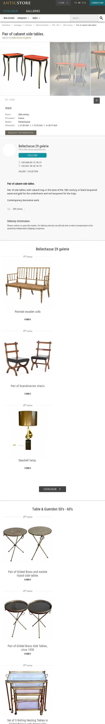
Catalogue (17, 25)
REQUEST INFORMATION (20, 132)
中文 (84, 2)
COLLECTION (33, 172)
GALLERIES (33, 11)
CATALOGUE (10, 11)
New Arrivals (9, 17)
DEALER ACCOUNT (10, 691)
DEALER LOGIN (12, 698)
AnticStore (6, 25)
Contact (76, 699)
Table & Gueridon (42, 25)
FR (75, 2)
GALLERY (22, 172)
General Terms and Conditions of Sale (59, 718)
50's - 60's (55, 25)
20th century (68, 25)
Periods (26, 702)
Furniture (28, 25)
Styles (25, 698)
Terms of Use (37, 718)
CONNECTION (97, 2)
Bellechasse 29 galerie (34, 146)
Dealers (48, 695)
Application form (11, 705)
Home (75, 696)
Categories (27, 695)
